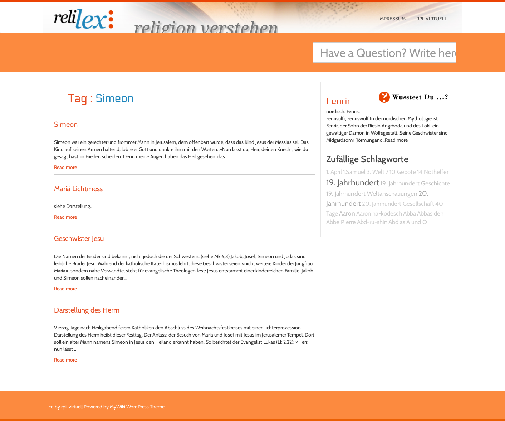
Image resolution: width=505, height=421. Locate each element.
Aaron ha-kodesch (379, 213)
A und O (416, 222)
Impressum (392, 18)
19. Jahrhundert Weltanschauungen (371, 193)
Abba (409, 213)
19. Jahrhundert (352, 182)
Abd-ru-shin (372, 222)
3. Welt (375, 171)
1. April (334, 171)
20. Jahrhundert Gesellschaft (398, 203)
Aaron (347, 213)
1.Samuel (354, 171)
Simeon (66, 124)
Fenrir (338, 101)
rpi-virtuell (431, 18)
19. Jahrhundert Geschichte (415, 183)
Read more (65, 167)
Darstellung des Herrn (86, 310)
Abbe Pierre (341, 222)
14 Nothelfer (432, 171)
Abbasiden (430, 213)
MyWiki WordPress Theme (137, 406)
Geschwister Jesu (79, 238)
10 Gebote (402, 171)
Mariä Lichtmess (78, 188)
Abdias (396, 222)
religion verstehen (206, 27)
